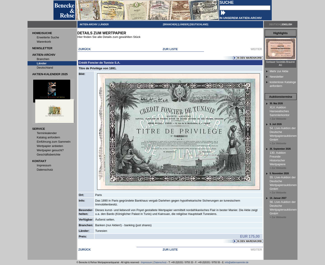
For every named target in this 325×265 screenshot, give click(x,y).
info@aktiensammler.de (236, 262)
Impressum (146, 262)
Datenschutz (160, 262)
